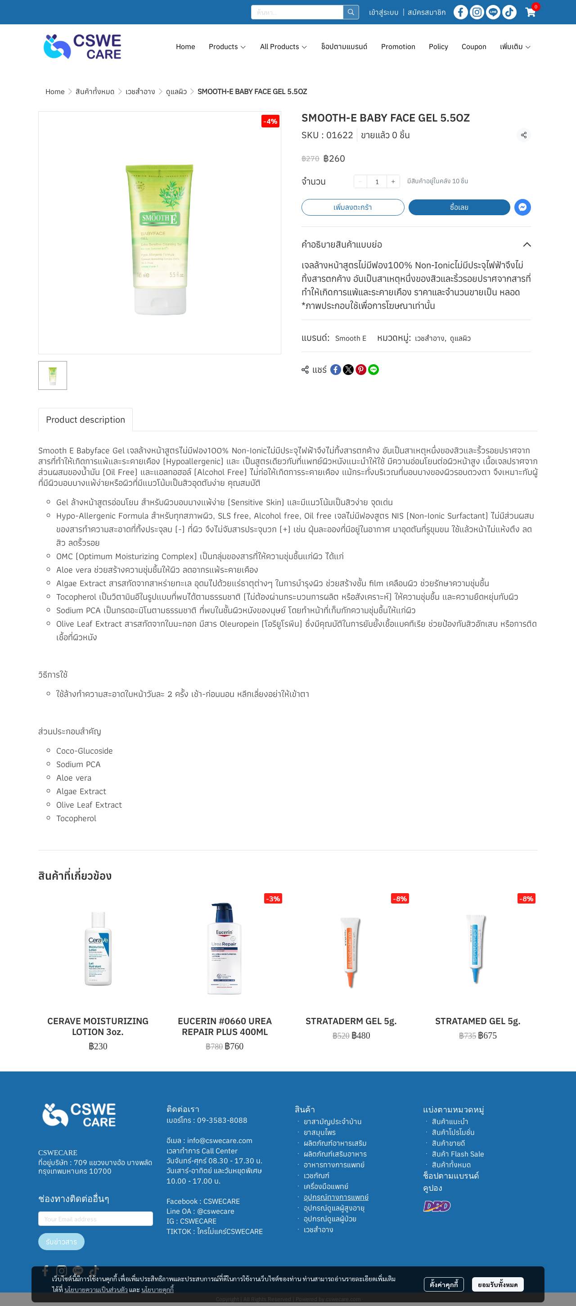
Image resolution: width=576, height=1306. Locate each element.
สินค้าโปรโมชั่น (453, 1132)
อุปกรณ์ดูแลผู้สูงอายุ (334, 1207)
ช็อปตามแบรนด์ (451, 1175)
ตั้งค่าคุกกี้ (444, 1284)
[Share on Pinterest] (361, 369)
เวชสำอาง (140, 91)
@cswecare (215, 1211)
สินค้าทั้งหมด (95, 91)
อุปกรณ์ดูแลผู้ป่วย (330, 1218)
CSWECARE (221, 1201)
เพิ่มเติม (515, 46)
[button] (305, 12)
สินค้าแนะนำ (450, 1121)
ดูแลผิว (176, 91)
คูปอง (432, 1188)
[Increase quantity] (393, 181)
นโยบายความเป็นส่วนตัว (96, 1289)
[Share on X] (348, 369)
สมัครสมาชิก (427, 12)
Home (55, 91)
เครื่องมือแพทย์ (326, 1186)
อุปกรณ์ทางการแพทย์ (336, 1197)
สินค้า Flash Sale (458, 1153)
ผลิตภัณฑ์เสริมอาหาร (335, 1153)
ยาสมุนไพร (320, 1132)
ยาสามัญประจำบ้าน (333, 1121)
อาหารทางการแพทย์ (334, 1164)
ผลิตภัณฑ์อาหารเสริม (335, 1143)
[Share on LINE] (373, 369)
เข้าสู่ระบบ (384, 12)
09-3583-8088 (222, 1120)
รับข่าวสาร (61, 1241)
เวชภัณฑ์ (316, 1175)
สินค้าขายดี (448, 1143)
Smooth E (350, 338)
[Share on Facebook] (335, 369)
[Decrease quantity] (360, 181)
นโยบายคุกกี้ (157, 1289)
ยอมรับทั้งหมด (498, 1284)
